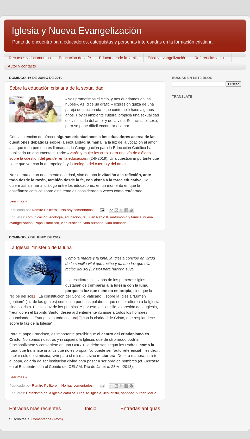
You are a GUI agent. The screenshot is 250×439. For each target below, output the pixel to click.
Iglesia (96, 393)
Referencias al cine (211, 57)
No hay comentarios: (78, 210)
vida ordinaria (116, 223)
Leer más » (18, 201)
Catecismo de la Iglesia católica (50, 393)
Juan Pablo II (98, 217)
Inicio (90, 408)
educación (73, 217)
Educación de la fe (75, 57)
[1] (34, 296)
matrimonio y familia (125, 217)
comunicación (37, 217)
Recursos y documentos (30, 57)
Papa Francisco (47, 223)
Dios (80, 393)
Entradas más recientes (35, 408)
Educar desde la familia (119, 57)
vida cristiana (71, 223)
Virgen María (146, 393)
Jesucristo (111, 393)
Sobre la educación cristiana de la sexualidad (56, 88)
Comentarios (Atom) (47, 419)
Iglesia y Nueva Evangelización (76, 30)
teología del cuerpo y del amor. (100, 164)
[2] (79, 318)
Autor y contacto (22, 66)
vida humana (93, 223)
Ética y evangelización (167, 57)
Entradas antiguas (140, 408)
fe (84, 217)
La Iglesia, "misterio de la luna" (41, 247)
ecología (56, 217)
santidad (127, 393)
